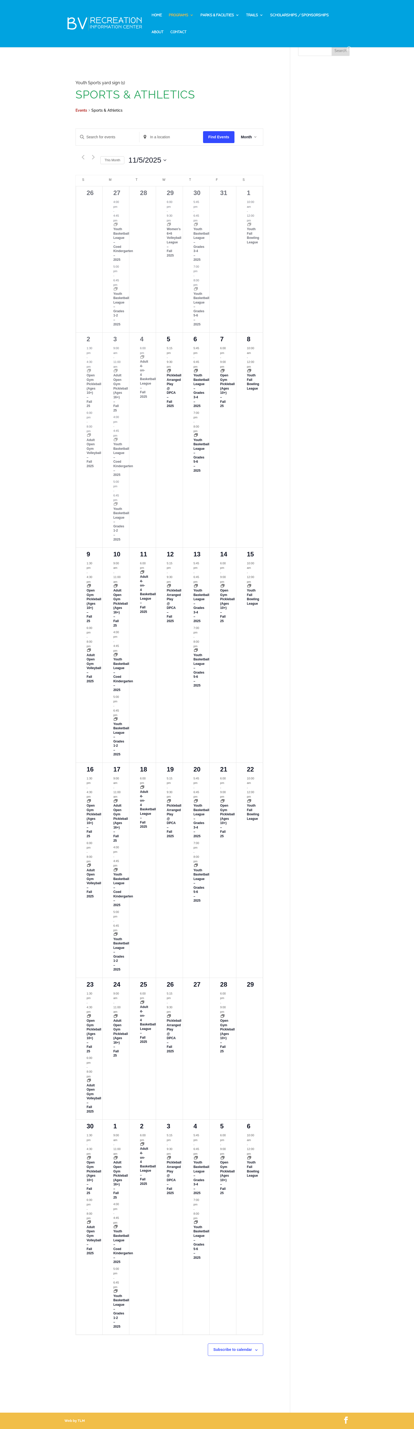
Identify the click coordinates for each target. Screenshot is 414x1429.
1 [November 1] (248, 192)
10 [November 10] (116, 554)
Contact (178, 32)
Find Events (218, 137)
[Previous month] (83, 157)
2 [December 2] (141, 1126)
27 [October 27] (116, 192)
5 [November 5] (168, 339)
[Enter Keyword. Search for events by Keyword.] (107, 137)
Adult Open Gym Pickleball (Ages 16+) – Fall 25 (120, 392)
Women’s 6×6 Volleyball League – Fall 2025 (174, 242)
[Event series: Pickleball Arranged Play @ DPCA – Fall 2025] (169, 371)
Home (157, 15)
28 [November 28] (223, 984)
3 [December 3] (168, 1126)
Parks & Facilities (217, 15)
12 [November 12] (170, 554)
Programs (178, 15)
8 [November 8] (248, 339)
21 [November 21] (223, 769)
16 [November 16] (90, 769)
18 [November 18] (143, 769)
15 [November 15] (250, 554)
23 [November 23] (90, 984)
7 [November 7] (222, 339)
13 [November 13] (197, 554)
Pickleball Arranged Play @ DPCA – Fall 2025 (174, 390)
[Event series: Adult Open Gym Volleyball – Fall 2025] (89, 435)
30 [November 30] (90, 1126)
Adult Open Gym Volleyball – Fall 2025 (94, 453)
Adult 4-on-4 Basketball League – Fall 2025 (148, 379)
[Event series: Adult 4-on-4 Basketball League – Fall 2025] (142, 357)
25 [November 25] (143, 984)
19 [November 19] (170, 769)
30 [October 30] (197, 192)
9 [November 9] (88, 554)
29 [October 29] (170, 192)
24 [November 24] (116, 984)
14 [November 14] (223, 554)
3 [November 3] (115, 339)
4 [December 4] (195, 1126)
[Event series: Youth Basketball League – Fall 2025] (115, 224)
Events (81, 110)
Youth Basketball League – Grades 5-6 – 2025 (201, 309)
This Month (112, 160)
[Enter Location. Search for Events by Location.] (171, 137)
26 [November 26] (170, 984)
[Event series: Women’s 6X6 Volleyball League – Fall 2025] (169, 224)
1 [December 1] (115, 1126)
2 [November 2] (88, 339)
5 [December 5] (222, 1126)
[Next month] (93, 157)
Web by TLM (74, 1421)
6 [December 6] (248, 1126)
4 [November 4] (141, 339)
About (157, 32)
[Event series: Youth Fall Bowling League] (249, 224)
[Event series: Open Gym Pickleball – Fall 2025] (89, 371)
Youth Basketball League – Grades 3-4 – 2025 (201, 390)
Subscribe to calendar (232, 1349)
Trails (252, 15)
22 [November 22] (250, 769)
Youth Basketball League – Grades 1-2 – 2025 (121, 309)
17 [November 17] (116, 769)
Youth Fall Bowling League (253, 235)
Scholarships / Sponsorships (299, 15)
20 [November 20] (197, 769)
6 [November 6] (195, 339)
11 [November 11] (143, 554)
